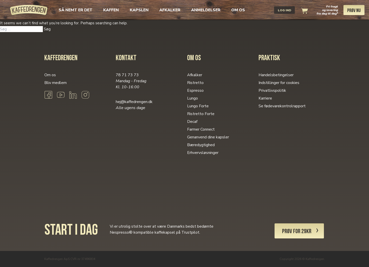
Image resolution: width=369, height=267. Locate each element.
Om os (238, 10)
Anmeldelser (205, 10)
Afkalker (169, 10)
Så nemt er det (75, 10)
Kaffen (111, 10)
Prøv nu (354, 10)
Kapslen (139, 10)
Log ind (284, 10)
